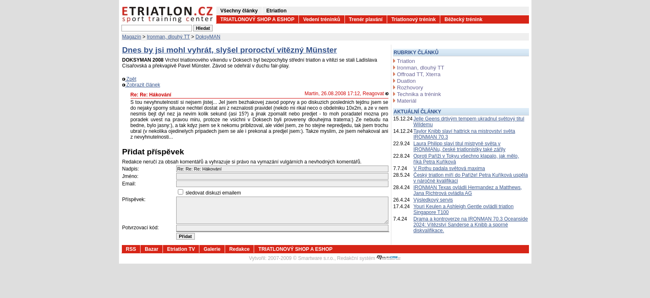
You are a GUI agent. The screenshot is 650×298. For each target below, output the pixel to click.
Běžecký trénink (463, 19)
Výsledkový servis (433, 200)
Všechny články (239, 11)
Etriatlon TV (181, 249)
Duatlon (406, 81)
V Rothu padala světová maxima (449, 168)
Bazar (151, 249)
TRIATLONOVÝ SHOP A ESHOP (258, 19)
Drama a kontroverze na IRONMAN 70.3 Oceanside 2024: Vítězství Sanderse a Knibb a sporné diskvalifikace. (470, 224)
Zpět (129, 79)
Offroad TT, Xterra (419, 74)
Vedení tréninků (321, 19)
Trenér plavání (366, 19)
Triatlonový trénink (413, 19)
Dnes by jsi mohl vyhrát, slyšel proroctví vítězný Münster (229, 50)
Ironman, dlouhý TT (168, 37)
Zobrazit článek (141, 85)
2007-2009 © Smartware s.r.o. (301, 258)
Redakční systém (369, 258)
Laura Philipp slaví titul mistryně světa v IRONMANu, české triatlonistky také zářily (459, 146)
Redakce (239, 249)
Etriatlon (277, 11)
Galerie (212, 249)
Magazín (131, 37)
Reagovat (375, 93)
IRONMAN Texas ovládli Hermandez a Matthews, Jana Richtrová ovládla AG (467, 190)
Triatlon (406, 61)
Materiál (407, 101)
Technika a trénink (419, 94)
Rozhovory (410, 87)
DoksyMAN (208, 37)
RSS (131, 249)
